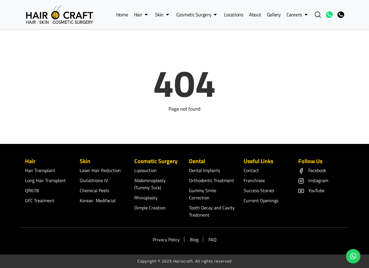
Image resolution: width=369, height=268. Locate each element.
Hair (141, 14)
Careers (297, 14)
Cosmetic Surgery (196, 14)
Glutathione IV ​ (94, 180)
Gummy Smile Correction (202, 194)
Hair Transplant (40, 170)
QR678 (32, 190)
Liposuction (145, 170)
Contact (251, 170)
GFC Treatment (39, 200)
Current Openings (261, 200)
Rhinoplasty (146, 197)
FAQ (213, 239)
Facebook (312, 170)
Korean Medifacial (98, 200)
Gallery (274, 14)
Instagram (313, 180)
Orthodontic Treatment (211, 180)
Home (122, 14)
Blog (194, 239)
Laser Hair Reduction (100, 170)
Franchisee (254, 180)
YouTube (311, 190)
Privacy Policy (166, 239)
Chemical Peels (94, 190)
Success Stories (259, 190)
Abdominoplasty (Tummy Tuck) (150, 184)
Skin (162, 14)
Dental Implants (204, 170)
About (255, 14)
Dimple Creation (150, 207)
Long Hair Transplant (45, 180)
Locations (233, 14)
